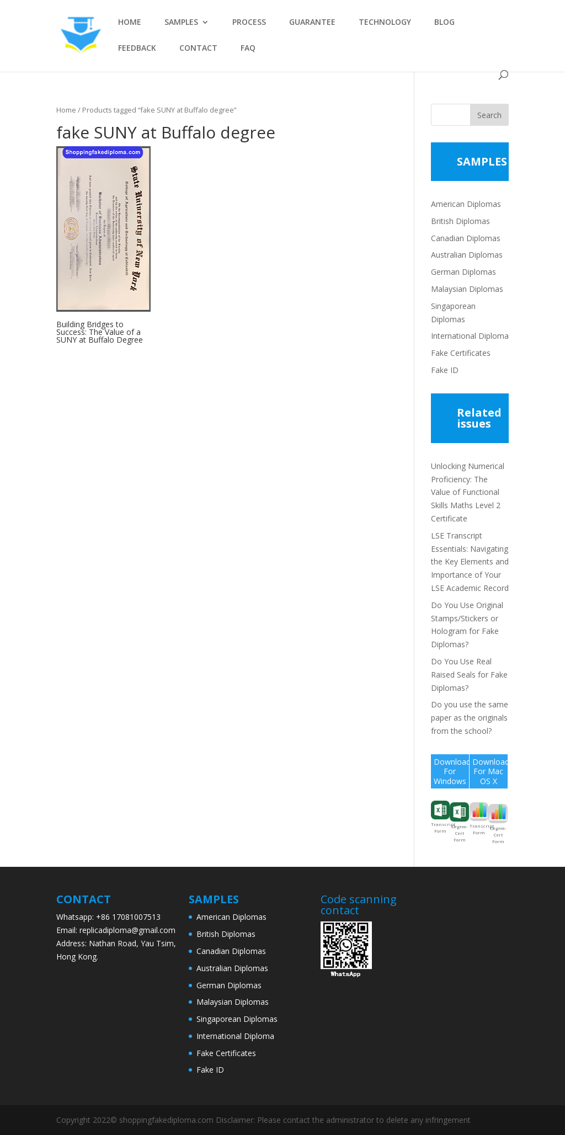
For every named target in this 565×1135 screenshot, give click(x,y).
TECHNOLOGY (385, 22)
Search (489, 115)
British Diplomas (460, 221)
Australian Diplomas (467, 254)
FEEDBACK (137, 48)
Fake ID (445, 370)
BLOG (444, 22)
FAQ (248, 48)
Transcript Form (440, 817)
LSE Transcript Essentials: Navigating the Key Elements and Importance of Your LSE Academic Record (470, 561)
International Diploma (470, 336)
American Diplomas (466, 204)
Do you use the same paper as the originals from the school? (469, 717)
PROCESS (249, 22)
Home (66, 110)
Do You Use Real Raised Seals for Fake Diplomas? (469, 674)
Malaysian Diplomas (467, 289)
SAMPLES (181, 22)
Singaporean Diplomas (237, 1019)
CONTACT (198, 48)
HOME (129, 22)
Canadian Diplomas (465, 238)
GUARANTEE (312, 22)
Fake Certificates (461, 353)
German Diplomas (463, 272)
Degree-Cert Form (459, 822)
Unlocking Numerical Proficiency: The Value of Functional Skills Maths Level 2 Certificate (467, 492)
